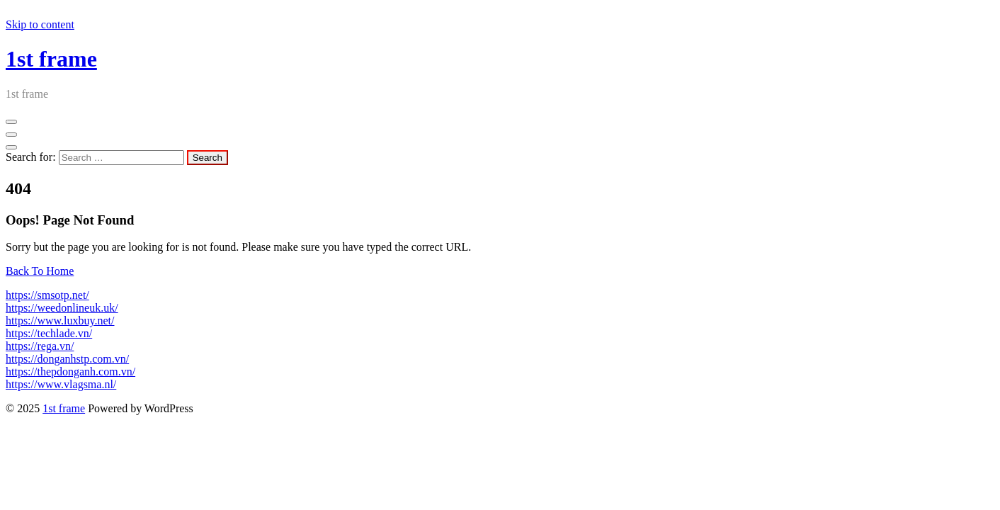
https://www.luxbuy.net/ (60, 320)
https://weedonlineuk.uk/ (62, 308)
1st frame (51, 59)
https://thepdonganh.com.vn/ (70, 372)
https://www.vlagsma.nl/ (61, 384)
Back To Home (40, 271)
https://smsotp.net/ (47, 295)
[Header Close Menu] (11, 134)
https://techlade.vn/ (49, 333)
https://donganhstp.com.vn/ (67, 359)
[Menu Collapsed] (11, 122)
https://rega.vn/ (40, 346)
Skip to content (40, 24)
